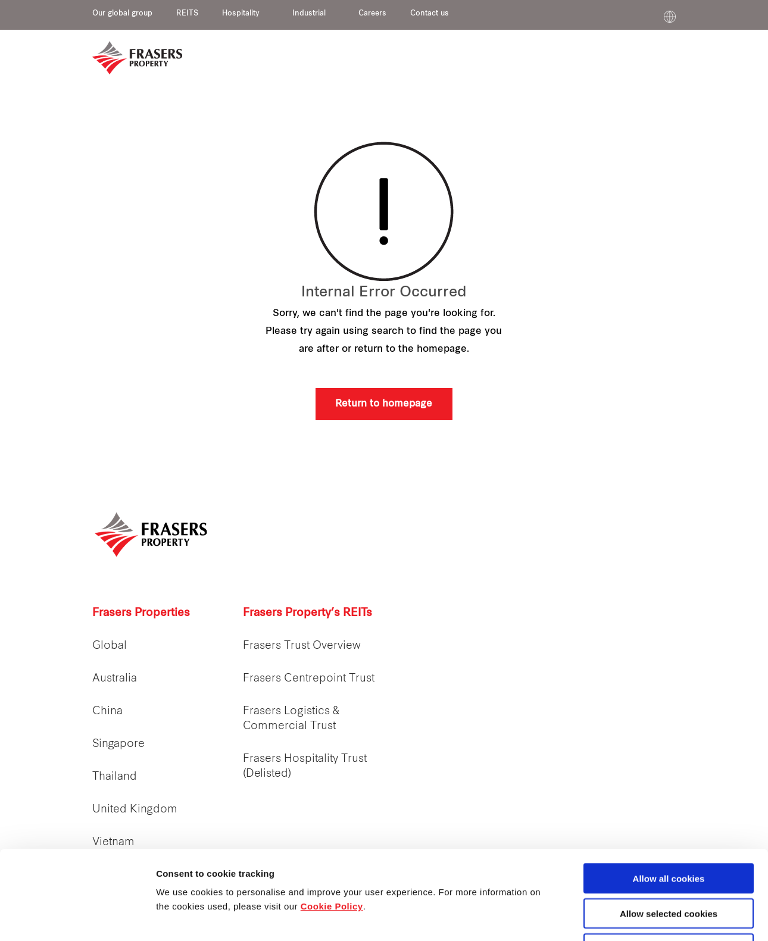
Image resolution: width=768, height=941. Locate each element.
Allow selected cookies (668, 830)
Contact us (429, 13)
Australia (114, 678)
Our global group (122, 13)
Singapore (118, 744)
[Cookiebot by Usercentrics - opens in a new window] (77, 918)
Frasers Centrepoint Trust (308, 678)
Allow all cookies (669, 795)
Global (109, 646)
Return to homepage (383, 404)
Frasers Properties (141, 613)
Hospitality (241, 13)
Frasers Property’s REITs (307, 613)
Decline (668, 865)
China (107, 711)
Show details (625, 918)
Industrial (309, 13)
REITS (187, 13)
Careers (372, 13)
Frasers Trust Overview (302, 646)
